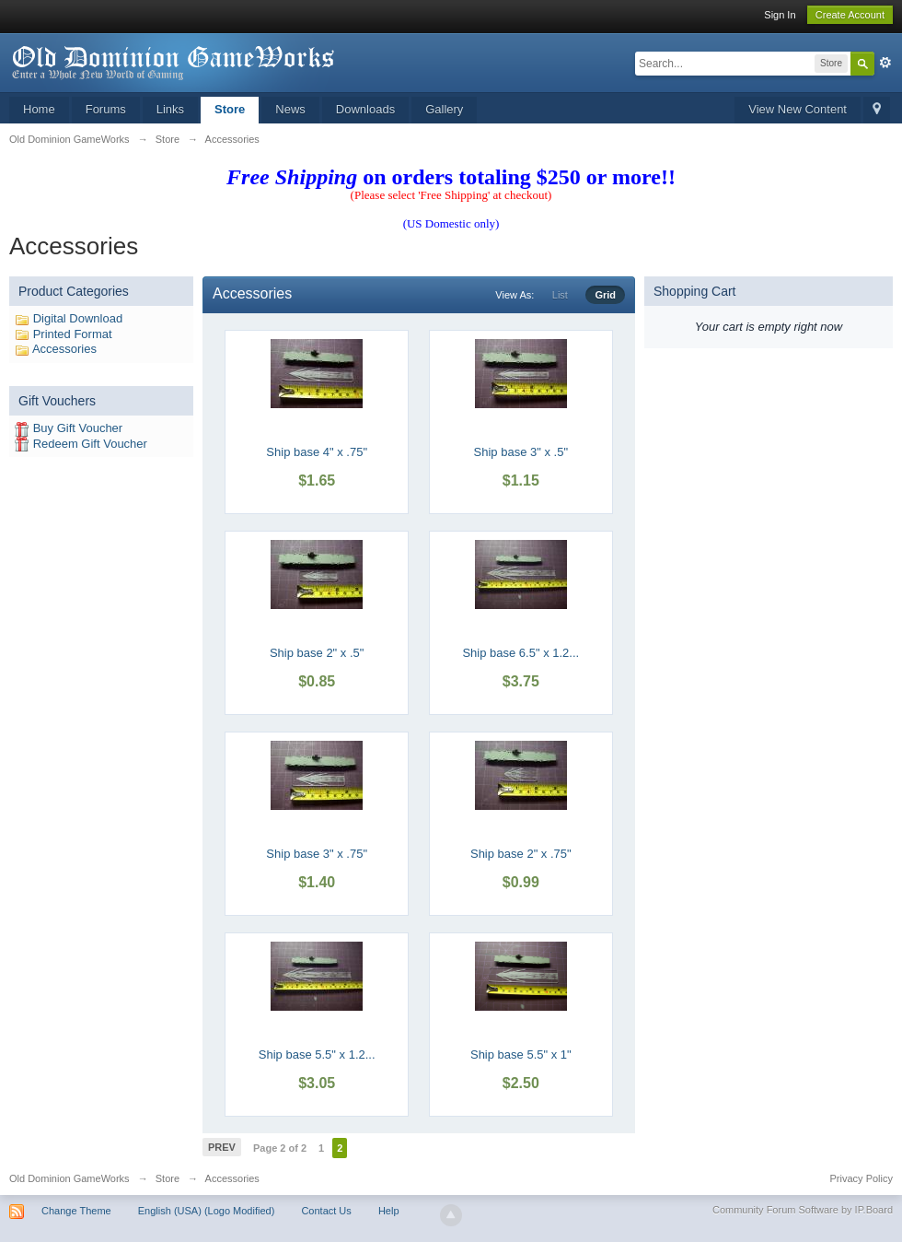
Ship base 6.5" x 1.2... (520, 653)
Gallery (444, 109)
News (290, 109)
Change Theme (76, 1210)
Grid (605, 294)
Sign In (779, 14)
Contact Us (326, 1210)
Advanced (885, 62)
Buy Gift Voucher (78, 428)
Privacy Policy (861, 1178)
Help (388, 1210)
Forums (106, 109)
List (560, 294)
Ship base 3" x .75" (316, 854)
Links (170, 109)
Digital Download (78, 318)
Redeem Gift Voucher (90, 444)
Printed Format (72, 334)
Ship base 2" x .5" (317, 653)
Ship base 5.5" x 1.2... (317, 1054)
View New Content (797, 109)
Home (39, 109)
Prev (222, 1147)
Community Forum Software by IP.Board (802, 1209)
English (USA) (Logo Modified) (206, 1210)
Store (229, 109)
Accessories (64, 349)
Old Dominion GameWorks (69, 1178)
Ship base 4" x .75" (316, 452)
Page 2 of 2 (279, 1148)
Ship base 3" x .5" (521, 452)
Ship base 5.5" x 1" (521, 1054)
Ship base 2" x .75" (521, 854)
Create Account (850, 14)
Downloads (365, 109)
